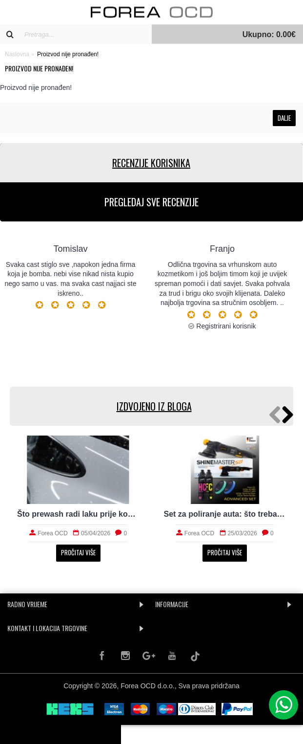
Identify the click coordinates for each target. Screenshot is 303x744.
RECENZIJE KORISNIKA (151, 162)
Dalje (284, 118)
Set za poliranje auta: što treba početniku (225, 514)
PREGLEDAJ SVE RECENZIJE (151, 202)
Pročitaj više (78, 552)
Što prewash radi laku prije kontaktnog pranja (78, 514)
